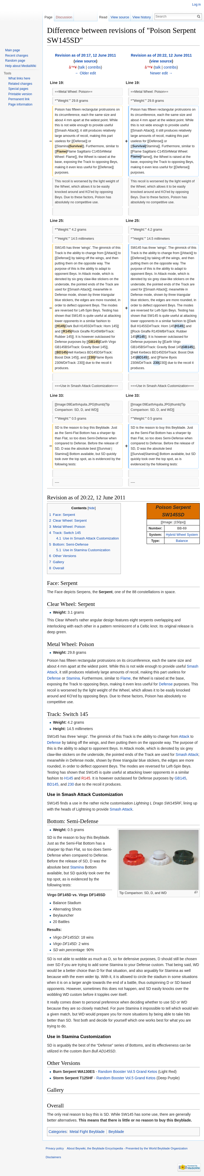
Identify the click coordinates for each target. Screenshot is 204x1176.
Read (103, 17)
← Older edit (85, 73)
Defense (54, 678)
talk (82, 67)
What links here (19, 78)
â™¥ (73, 67)
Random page (15, 60)
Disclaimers (53, 1157)
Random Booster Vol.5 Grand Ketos (127, 1071)
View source (120, 17)
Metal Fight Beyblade (87, 1131)
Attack (184, 736)
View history (142, 17)
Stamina (73, 678)
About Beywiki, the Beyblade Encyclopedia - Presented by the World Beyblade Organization (127, 1148)
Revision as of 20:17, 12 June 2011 (85, 55)
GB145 (180, 778)
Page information (20, 104)
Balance (182, 541)
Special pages (18, 89)
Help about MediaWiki (20, 66)
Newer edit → (161, 73)
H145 (68, 778)
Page (48, 17)
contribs (94, 67)
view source (85, 61)
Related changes (20, 84)
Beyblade (116, 1131)
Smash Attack (187, 754)
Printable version (20, 94)
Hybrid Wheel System (182, 535)
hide (91, 508)
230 (71, 784)
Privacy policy (55, 1148)
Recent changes (16, 55)
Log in (196, 4)
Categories (58, 1131)
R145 (85, 778)
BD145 (52, 784)
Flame (125, 678)
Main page (12, 50)
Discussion (64, 17)
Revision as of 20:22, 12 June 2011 (161, 55)
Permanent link (18, 99)
